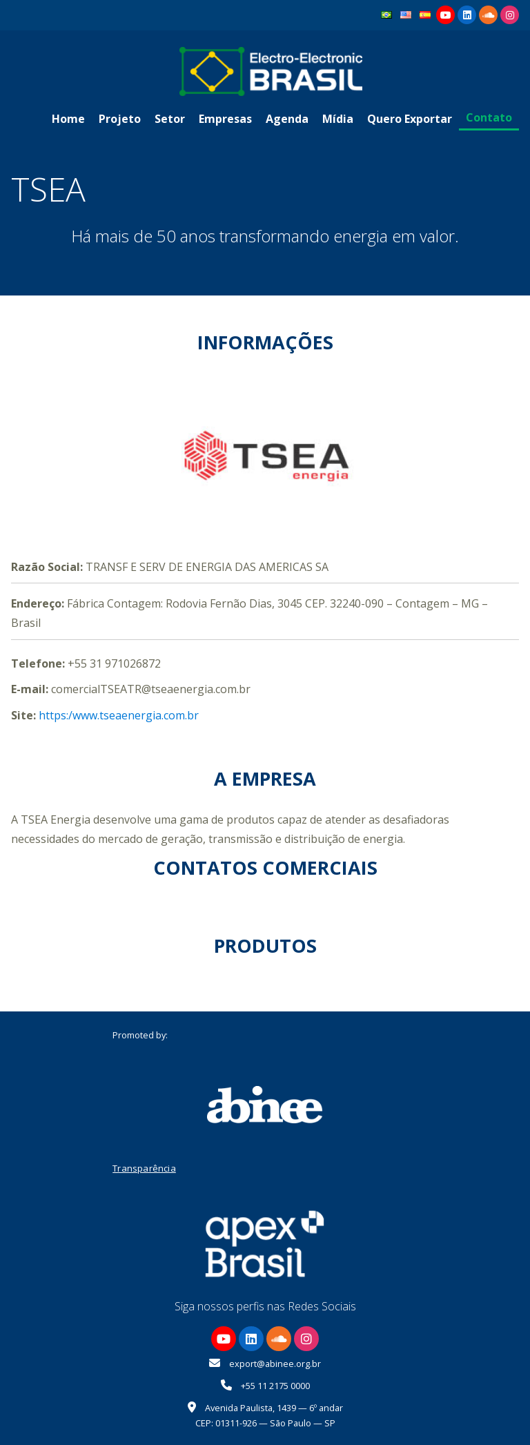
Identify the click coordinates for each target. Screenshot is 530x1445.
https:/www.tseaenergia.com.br (119, 715)
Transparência (144, 1168)
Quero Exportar (409, 118)
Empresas (225, 118)
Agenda (287, 118)
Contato (489, 117)
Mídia (337, 118)
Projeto (120, 118)
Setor (170, 118)
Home (68, 118)
